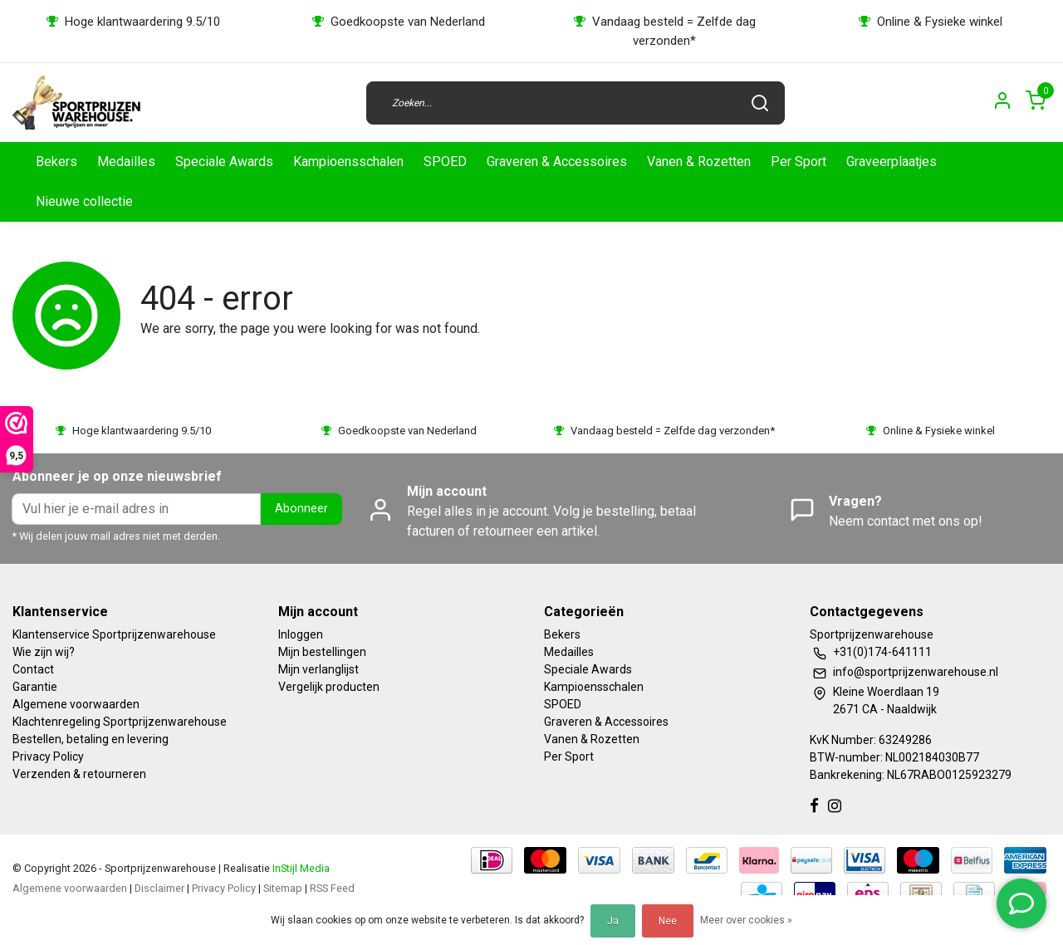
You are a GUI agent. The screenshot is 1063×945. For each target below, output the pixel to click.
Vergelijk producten (329, 686)
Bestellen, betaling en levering (90, 739)
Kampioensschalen (348, 161)
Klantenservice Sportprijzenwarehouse (114, 634)
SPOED (445, 161)
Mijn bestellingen (322, 652)
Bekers (56, 161)
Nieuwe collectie (84, 201)
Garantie (34, 686)
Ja (613, 921)
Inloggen (300, 634)
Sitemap (282, 888)
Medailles (126, 161)
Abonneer (301, 509)
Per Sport (798, 161)
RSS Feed (332, 888)
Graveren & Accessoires (557, 161)
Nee (668, 921)
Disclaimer (159, 888)
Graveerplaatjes (891, 161)
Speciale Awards (224, 161)
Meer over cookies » (746, 920)
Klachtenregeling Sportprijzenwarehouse (119, 721)
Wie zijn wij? (43, 652)
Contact (33, 669)
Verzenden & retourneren (79, 774)
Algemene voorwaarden (76, 704)
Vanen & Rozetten (699, 161)
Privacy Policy (48, 756)
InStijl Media (300, 868)
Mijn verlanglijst (318, 669)
